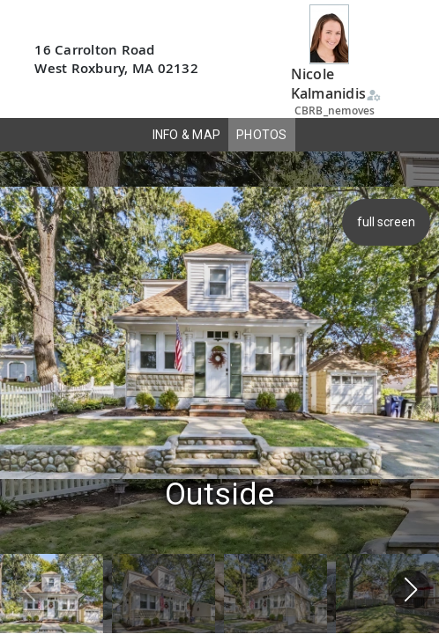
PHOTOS (261, 135)
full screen (388, 222)
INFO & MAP (187, 135)
